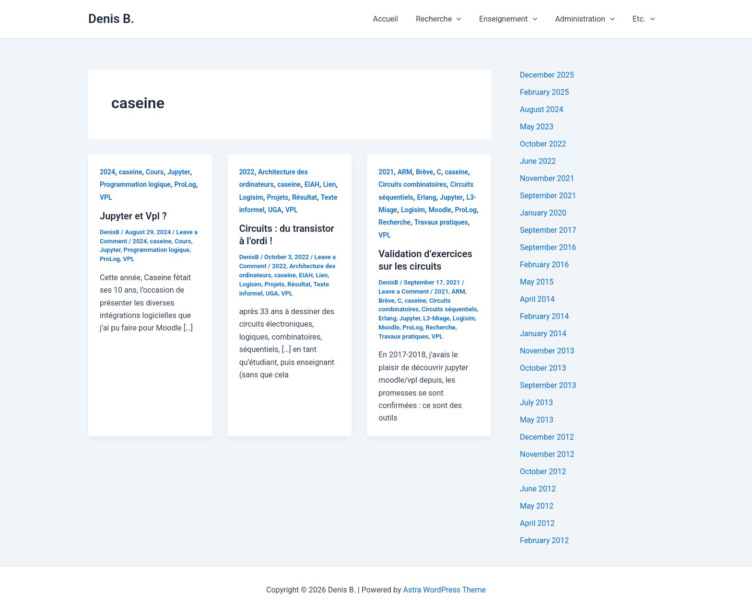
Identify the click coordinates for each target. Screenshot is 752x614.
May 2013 (536, 419)
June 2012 (538, 488)
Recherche (447, 19)
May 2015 (536, 281)
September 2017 (548, 230)
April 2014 (537, 299)
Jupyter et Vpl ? (133, 216)
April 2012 (537, 523)
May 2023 (536, 126)
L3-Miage (436, 318)
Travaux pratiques (441, 222)
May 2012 (536, 506)
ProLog (185, 184)
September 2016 (548, 247)
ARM (405, 172)
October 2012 (543, 471)
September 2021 (548, 195)
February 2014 (544, 316)
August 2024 (541, 109)
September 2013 (548, 385)
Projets (277, 197)
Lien (329, 184)
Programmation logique (135, 184)
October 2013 (543, 368)
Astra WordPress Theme (444, 589)
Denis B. (111, 18)
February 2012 (544, 540)
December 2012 (547, 437)
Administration (588, 19)
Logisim (251, 197)
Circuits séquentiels (449, 309)
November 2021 (547, 178)
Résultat (304, 197)
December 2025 (547, 75)
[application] (465, 19)
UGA (275, 210)
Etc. (645, 19)
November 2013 (547, 350)
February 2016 (544, 264)
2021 (386, 172)
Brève (424, 172)
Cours (155, 172)
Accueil (397, 18)
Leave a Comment (403, 291)
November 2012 (547, 454)
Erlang (426, 197)
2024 (107, 172)
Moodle (440, 210)
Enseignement (514, 19)
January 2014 (543, 333)
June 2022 (538, 161)
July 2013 (536, 402)
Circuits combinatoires (412, 184)
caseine (130, 172)
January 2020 (543, 212)
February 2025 (544, 92)
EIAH (312, 184)
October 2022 (543, 143)
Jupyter (178, 172)
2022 (247, 172)
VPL (106, 197)
